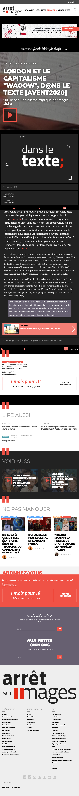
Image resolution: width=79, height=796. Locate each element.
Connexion (71, 2)
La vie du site (56, 717)
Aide (53, 746)
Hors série (5, 787)
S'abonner (69, 29)
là (20, 219)
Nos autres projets (58, 733)
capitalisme (18, 341)
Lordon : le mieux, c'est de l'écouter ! (21, 437)
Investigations (6, 725)
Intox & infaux (6, 722)
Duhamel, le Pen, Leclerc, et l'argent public (38, 539)
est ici (23, 248)
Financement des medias (10, 755)
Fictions (4, 714)
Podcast (54, 768)
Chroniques (64, 10)
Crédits (54, 763)
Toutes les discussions (59, 741)
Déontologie (6, 730)
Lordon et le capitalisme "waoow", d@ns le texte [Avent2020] (36, 82)
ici (13, 219)
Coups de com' (7, 717)
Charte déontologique (59, 736)
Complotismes (7, 741)
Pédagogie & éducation (9, 752)
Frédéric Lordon (41, 341)
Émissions (52, 10)
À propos (55, 727)
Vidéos (29, 727)
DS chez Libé (16, 787)
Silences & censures (8, 749)
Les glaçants (8, 440)
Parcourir (28, 10)
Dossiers (30, 725)
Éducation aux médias (59, 725)
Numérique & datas (8, 727)
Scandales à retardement (10, 719)
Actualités (41, 10)
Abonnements (56, 714)
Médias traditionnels (8, 746)
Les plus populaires (33, 730)
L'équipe (55, 730)
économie (7, 341)
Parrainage (55, 722)
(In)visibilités (6, 738)
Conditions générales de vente (62, 760)
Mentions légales (57, 757)
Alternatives (6, 733)
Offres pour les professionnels (61, 749)
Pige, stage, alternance (59, 744)
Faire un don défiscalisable (60, 752)
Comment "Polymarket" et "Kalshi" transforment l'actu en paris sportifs (59, 428)
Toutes (29, 714)
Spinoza (28, 341)
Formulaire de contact (59, 738)
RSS (53, 765)
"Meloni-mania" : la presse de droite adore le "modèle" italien (64, 542)
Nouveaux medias (8, 736)
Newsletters (56, 755)
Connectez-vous (9, 374)
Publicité (5, 744)
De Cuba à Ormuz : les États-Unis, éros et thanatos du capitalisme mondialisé (11, 543)
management (56, 341)
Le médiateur (56, 719)
